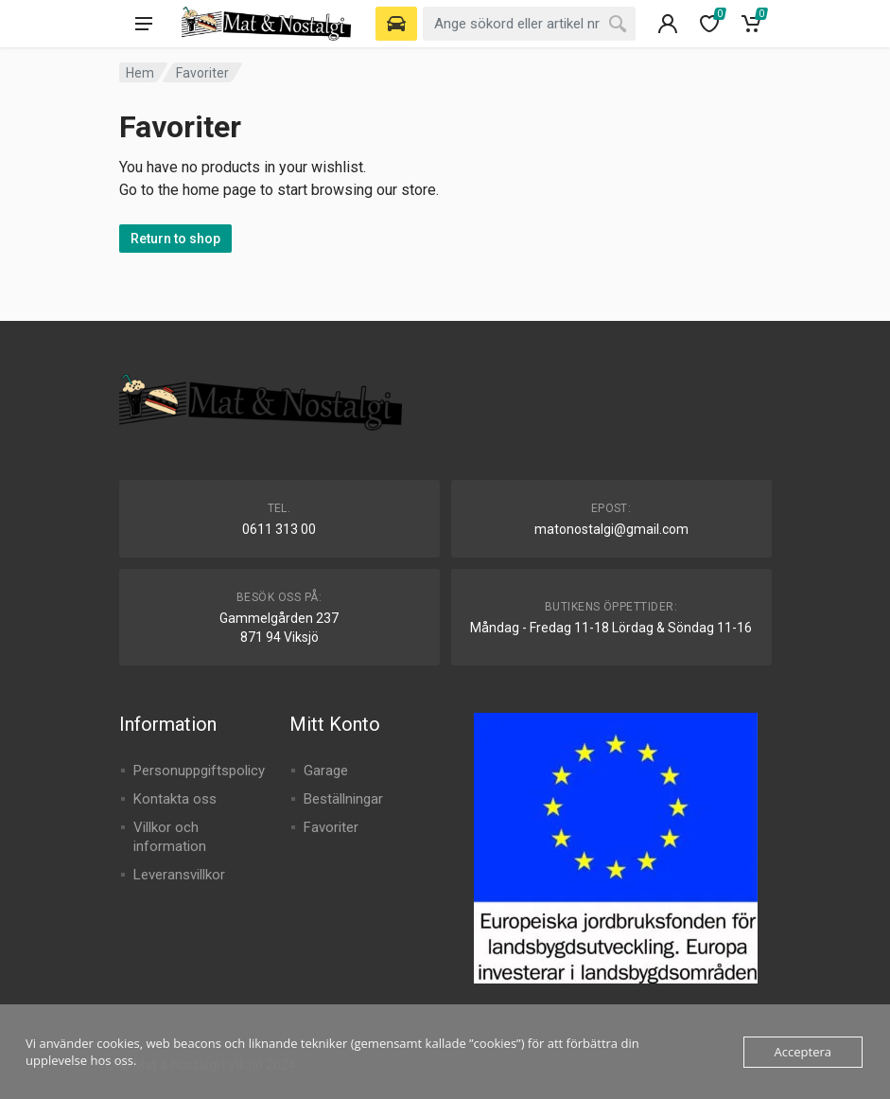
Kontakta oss (175, 798)
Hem (140, 72)
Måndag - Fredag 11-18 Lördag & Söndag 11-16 (611, 627)
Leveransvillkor (179, 874)
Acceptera (803, 1051)
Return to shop (175, 238)
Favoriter (331, 827)
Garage (326, 770)
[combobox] (529, 24)
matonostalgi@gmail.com (611, 529)
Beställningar (343, 798)
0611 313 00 (279, 529)
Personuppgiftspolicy (199, 770)
